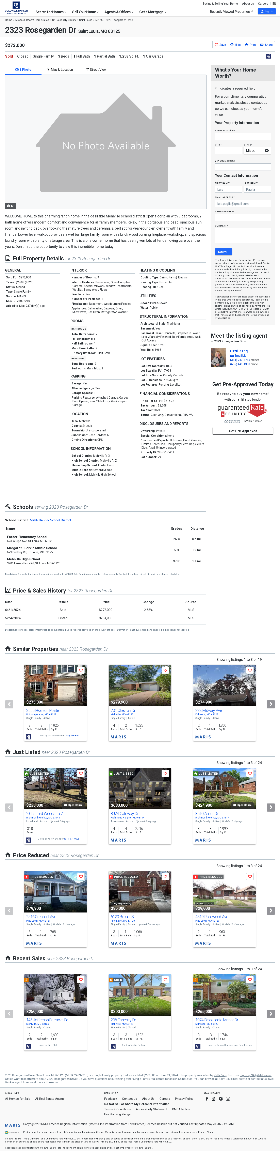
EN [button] (274, 3)
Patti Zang (239, 351)
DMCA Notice (181, 1109)
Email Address (225, 197)
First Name (222, 183)
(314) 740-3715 (240, 360)
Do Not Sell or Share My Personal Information (136, 1104)
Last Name (251, 183)
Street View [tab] (96, 70)
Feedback (110, 1098)
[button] (267, 11)
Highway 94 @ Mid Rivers (255, 1075)
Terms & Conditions (117, 1109)
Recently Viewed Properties (231, 11)
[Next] (271, 704)
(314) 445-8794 (72, 735)
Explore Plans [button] (205, 1132)
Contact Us (129, 1099)
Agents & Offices (118, 12)
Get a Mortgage (152, 12)
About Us (248, 3)
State (248, 144)
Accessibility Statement (151, 1109)
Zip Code (225, 160)
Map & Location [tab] (60, 70)
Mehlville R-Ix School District (50, 520)
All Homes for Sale (17, 1099)
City (218, 144)
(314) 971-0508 (71, 839)
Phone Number (224, 211)
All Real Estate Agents (50, 1099)
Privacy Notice (222, 318)
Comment (221, 225)
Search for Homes (50, 12)
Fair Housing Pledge (117, 1114)
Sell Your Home (85, 12)
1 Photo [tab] (23, 70)
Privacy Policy (184, 1099)
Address (225, 130)
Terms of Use (257, 315)
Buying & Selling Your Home (220, 3)
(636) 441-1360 (240, 364)
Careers (263, 3)
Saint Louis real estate (233, 1078)
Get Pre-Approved (243, 431)
